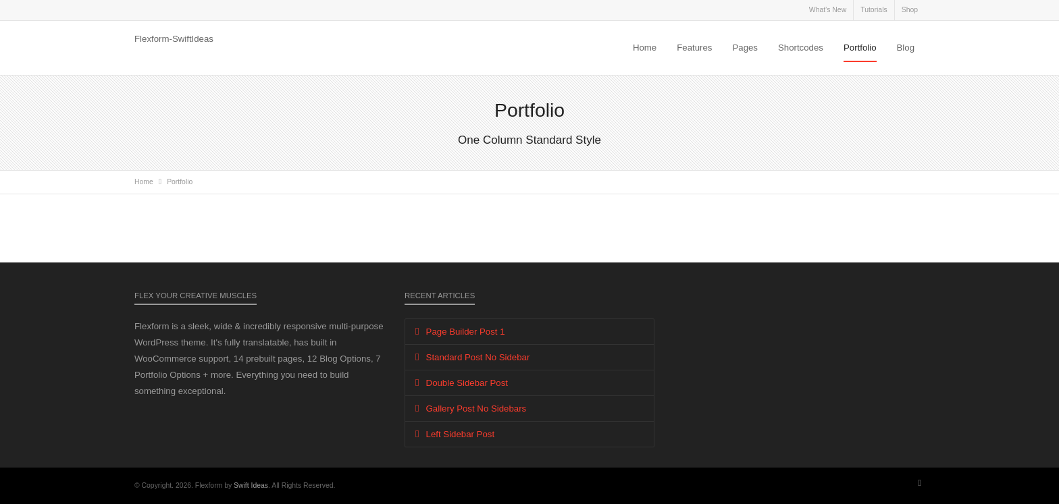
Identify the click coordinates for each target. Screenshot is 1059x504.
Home (644, 48)
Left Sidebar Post (460, 434)
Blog (906, 48)
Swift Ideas (251, 485)
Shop (910, 9)
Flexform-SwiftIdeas (173, 39)
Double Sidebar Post (467, 383)
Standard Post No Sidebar (478, 357)
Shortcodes (800, 48)
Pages (745, 48)
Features (694, 48)
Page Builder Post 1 (465, 332)
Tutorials (873, 9)
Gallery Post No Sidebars (476, 408)
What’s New (827, 9)
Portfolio (860, 48)
